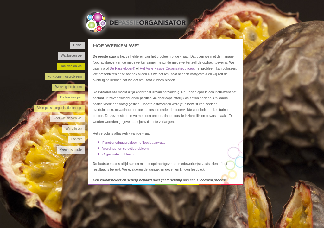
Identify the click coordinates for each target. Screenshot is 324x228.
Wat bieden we (71, 55)
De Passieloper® (122, 68)
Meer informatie (71, 149)
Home (77, 45)
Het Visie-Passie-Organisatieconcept (167, 68)
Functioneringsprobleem (65, 76)
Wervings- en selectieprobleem (125, 148)
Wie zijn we (74, 128)
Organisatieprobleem (118, 154)
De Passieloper (71, 97)
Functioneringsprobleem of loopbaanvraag (134, 142)
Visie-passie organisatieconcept (59, 108)
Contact (76, 139)
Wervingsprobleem (68, 87)
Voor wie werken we (68, 118)
